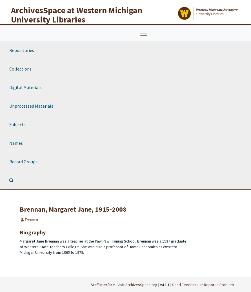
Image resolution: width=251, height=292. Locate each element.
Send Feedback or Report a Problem (203, 284)
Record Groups (23, 161)
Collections (20, 69)
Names (16, 143)
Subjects (17, 124)
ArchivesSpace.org (141, 284)
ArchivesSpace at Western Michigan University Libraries (76, 15)
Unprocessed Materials (31, 106)
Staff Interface (103, 284)
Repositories (21, 50)
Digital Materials (25, 87)
